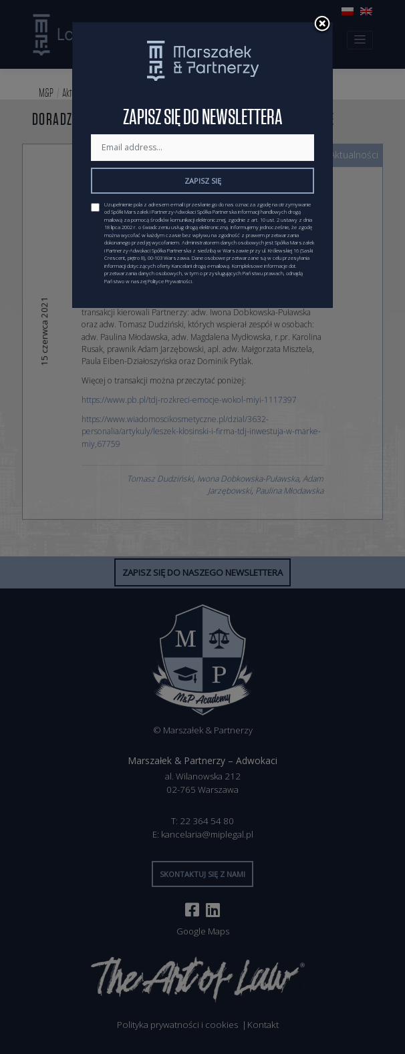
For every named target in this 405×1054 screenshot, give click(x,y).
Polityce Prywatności (170, 281)
